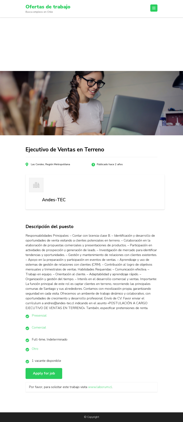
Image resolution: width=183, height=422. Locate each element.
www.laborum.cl (100, 387)
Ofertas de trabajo (48, 6)
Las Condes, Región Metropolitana (50, 164)
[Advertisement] (91, 44)
